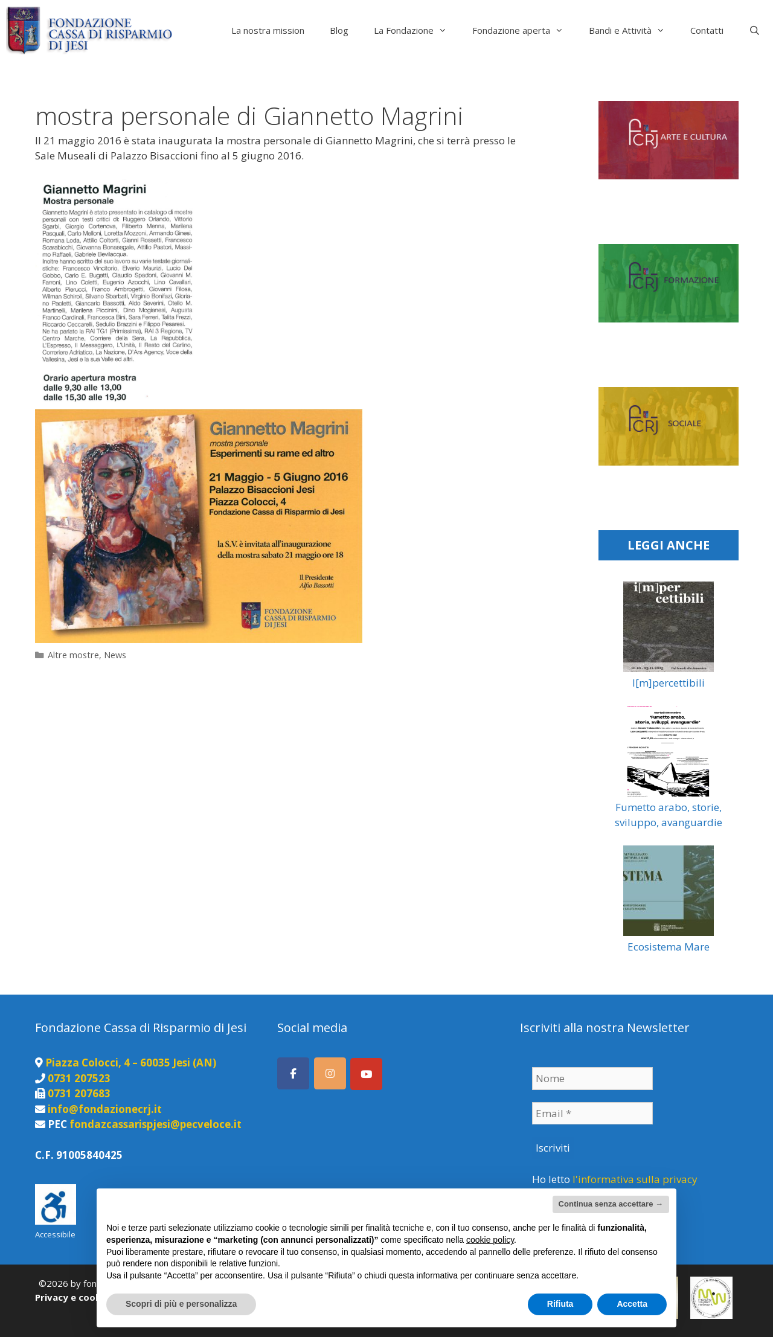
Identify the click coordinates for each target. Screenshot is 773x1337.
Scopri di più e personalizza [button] (181, 1304)
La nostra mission (267, 30)
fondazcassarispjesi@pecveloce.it (155, 1124)
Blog (339, 30)
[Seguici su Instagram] (330, 1073)
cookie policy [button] (490, 1240)
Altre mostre (73, 655)
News (115, 655)
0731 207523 (79, 1078)
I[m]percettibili (668, 683)
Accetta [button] (632, 1304)
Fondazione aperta (524, 30)
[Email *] (592, 1113)
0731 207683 (79, 1093)
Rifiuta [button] (560, 1304)
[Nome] (592, 1078)
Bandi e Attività (633, 30)
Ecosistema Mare (668, 947)
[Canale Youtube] (366, 1074)
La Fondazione (417, 30)
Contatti (706, 30)
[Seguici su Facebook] (293, 1073)
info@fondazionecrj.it (105, 1109)
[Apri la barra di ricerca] (754, 30)
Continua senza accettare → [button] (611, 1203)
